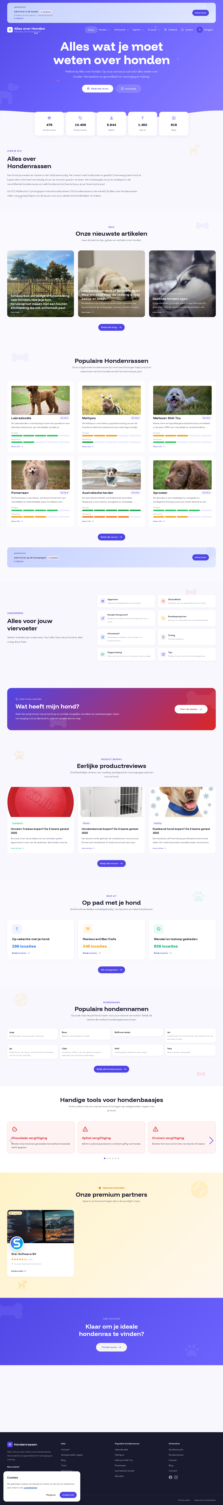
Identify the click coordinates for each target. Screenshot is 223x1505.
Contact (65, 1449)
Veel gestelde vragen (72, 1454)
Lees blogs (128, 88)
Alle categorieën (111, 969)
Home (91, 29)
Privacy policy (184, 1500)
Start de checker (191, 709)
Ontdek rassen (111, 1347)
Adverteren (200, 12)
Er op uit (154, 29)
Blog (63, 1460)
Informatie (121, 29)
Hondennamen (176, 1454)
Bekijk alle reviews (111, 863)
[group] (40, 283)
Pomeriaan (120, 1465)
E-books (173, 1460)
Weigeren (51, 1494)
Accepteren (68, 1494)
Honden (104, 29)
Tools (64, 1465)
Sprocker (119, 1476)
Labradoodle (121, 1449)
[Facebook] (170, 1477)
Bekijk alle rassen (97, 88)
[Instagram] (176, 1477)
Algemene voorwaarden (205, 1500)
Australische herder (124, 1470)
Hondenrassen (176, 1449)
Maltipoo (119, 1454)
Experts (138, 29)
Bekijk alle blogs (111, 327)
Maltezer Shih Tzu (124, 1460)
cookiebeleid (30, 1487)
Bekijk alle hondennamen (111, 1069)
